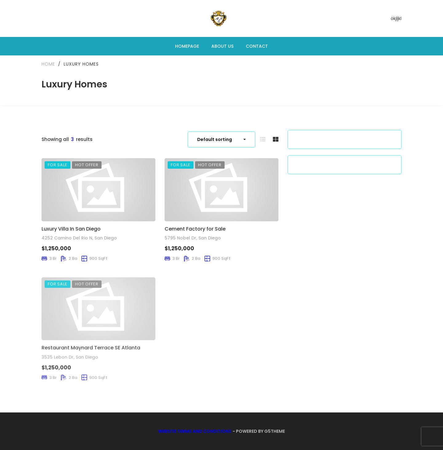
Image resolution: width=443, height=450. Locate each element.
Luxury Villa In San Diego (71, 228)
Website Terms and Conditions (194, 431)
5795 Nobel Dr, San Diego (193, 238)
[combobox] (221, 139)
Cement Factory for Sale (195, 228)
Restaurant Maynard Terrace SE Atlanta (91, 358)
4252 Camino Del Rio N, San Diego (79, 238)
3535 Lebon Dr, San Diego (70, 367)
